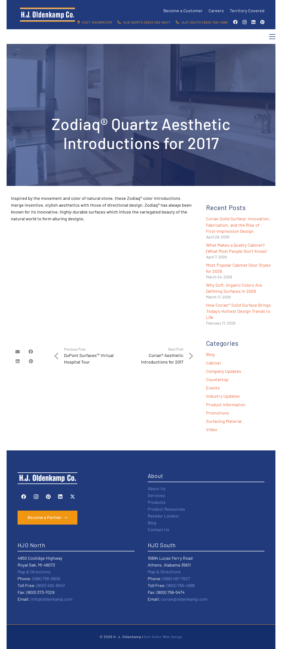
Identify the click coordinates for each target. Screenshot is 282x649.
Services (156, 495)
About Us (157, 488)
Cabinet (213, 362)
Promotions (217, 413)
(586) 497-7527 (176, 578)
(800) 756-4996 (181, 585)
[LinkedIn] (253, 22)
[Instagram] (244, 22)
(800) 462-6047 (51, 585)
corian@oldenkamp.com (184, 599)
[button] (272, 36)
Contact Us (158, 529)
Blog (210, 354)
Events (213, 387)
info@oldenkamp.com (52, 599)
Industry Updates (223, 396)
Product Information (225, 404)
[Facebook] (235, 22)
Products (157, 502)
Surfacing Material (223, 421)
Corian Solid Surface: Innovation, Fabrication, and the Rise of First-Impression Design (238, 224)
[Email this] (17, 351)
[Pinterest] (262, 22)
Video (211, 429)
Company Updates (223, 371)
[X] (72, 497)
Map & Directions (34, 571)
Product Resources (166, 509)
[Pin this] (30, 361)
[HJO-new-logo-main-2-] (47, 15)
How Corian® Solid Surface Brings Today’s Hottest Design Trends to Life (238, 311)
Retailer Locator (163, 515)
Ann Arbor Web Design (163, 637)
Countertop (217, 379)
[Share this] (30, 351)
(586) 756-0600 (46, 578)
